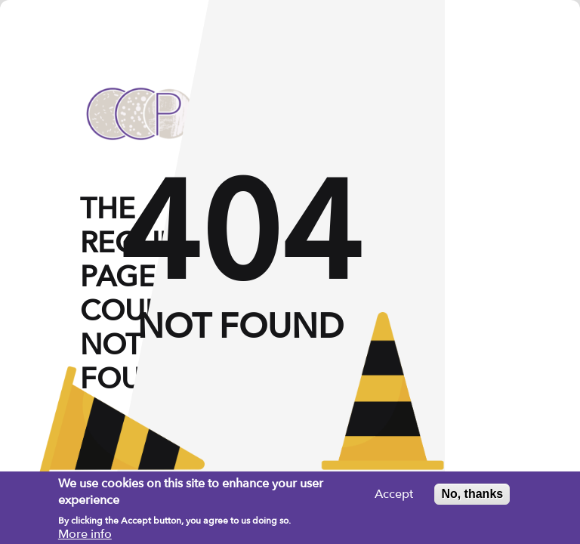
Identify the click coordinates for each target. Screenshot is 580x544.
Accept (394, 498)
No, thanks (472, 497)
